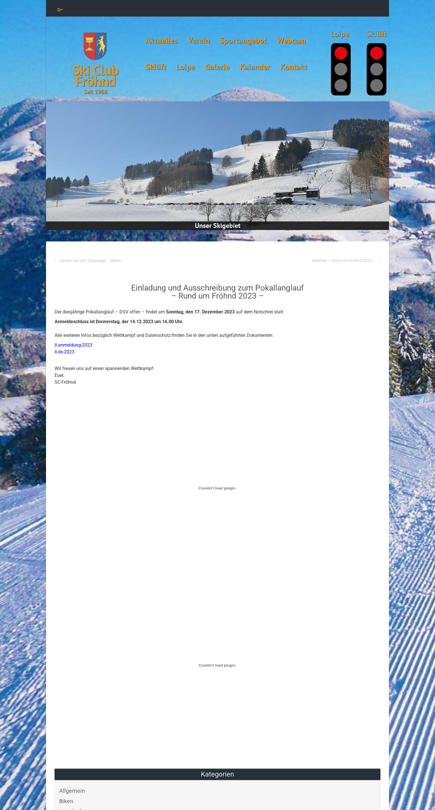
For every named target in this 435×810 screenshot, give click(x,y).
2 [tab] (217, 235)
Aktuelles (161, 40)
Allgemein (72, 790)
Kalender (255, 66)
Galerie (217, 66)
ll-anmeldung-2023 (73, 345)
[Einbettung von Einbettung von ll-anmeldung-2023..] (217, 488)
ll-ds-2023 (64, 352)
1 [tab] (211, 235)
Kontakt (293, 66)
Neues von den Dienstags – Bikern (91, 260)
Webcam (291, 40)
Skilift (155, 66)
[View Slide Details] (217, 165)
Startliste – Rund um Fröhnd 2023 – (343, 260)
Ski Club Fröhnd (95, 75)
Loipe (185, 66)
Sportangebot (243, 40)
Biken (66, 801)
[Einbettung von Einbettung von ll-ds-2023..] (217, 665)
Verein (198, 40)
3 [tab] (224, 235)
